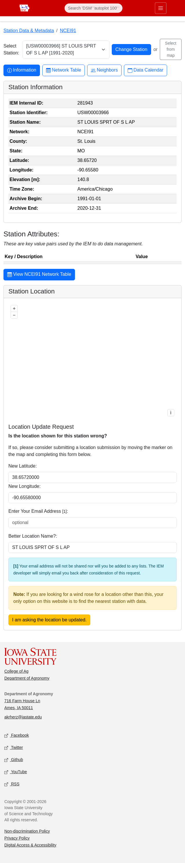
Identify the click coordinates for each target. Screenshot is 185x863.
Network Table (63, 70)
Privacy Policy (17, 838)
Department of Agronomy (27, 678)
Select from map (170, 49)
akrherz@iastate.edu (23, 717)
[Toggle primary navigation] (160, 8)
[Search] (93, 8)
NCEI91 (68, 30)
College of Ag (16, 671)
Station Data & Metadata (28, 30)
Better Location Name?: (32, 536)
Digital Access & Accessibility (30, 845)
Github (13, 759)
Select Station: (11, 49)
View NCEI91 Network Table (39, 274)
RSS (11, 784)
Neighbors (104, 70)
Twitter (13, 747)
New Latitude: (22, 466)
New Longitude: (24, 486)
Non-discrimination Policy (27, 831)
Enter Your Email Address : (38, 511)
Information (21, 70)
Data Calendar (145, 70)
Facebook (16, 735)
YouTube (15, 772)
